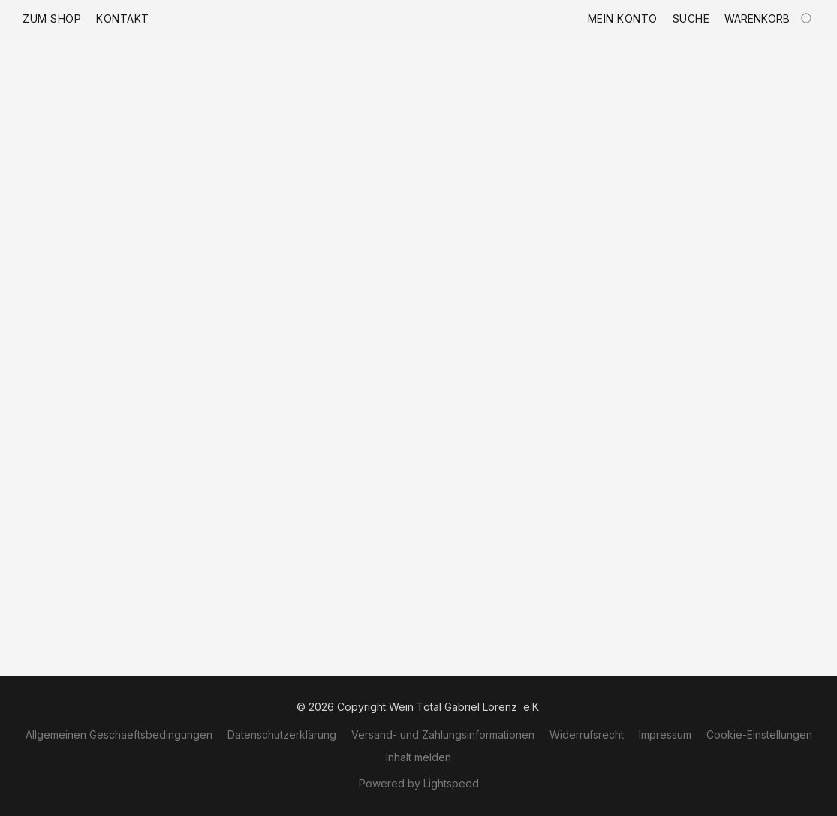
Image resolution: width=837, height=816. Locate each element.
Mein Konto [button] (623, 18)
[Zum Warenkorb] (769, 18)
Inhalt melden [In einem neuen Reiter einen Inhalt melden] (418, 757)
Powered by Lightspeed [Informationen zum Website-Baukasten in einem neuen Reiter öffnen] (419, 783)
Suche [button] (691, 18)
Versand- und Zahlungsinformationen (442, 734)
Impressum (665, 734)
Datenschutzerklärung (281, 734)
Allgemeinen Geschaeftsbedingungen (119, 734)
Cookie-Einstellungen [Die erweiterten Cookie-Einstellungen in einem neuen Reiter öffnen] (759, 734)
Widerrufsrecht (586, 734)
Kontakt (122, 18)
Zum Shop (52, 18)
